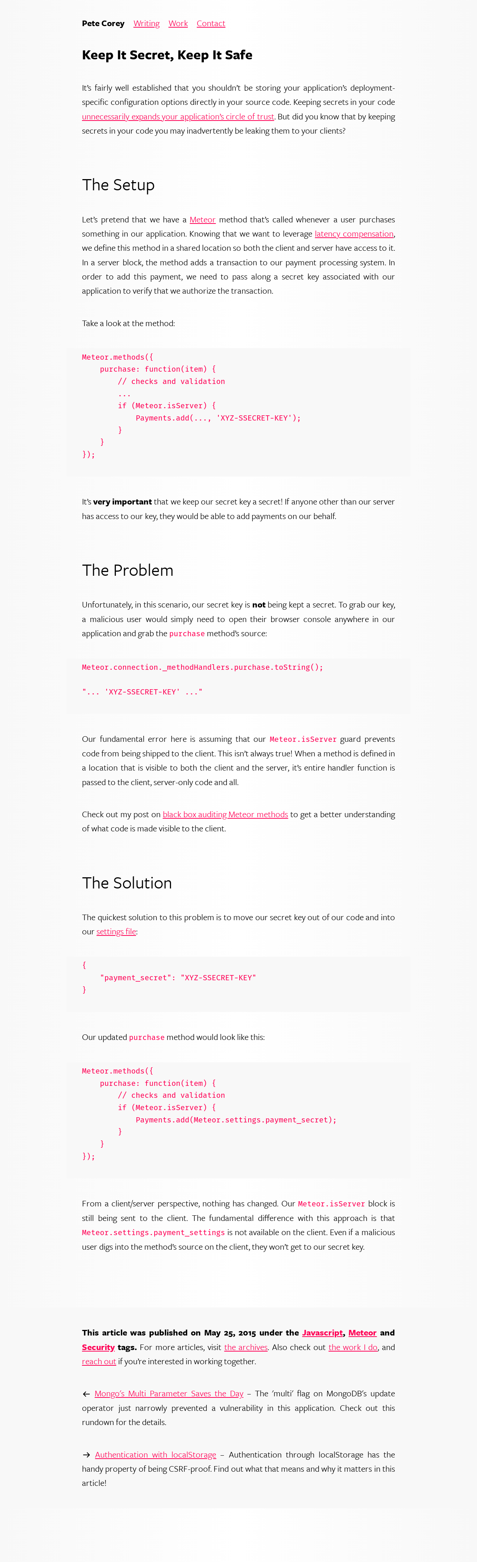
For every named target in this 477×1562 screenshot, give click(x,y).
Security (98, 1347)
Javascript (322, 1332)
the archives (246, 1347)
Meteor (203, 219)
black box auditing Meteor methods (225, 814)
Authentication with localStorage (155, 1454)
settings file (116, 931)
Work (178, 23)
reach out (99, 1361)
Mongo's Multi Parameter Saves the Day (169, 1393)
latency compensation (354, 233)
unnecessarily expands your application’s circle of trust (178, 116)
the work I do (353, 1347)
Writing (146, 23)
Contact (211, 23)
